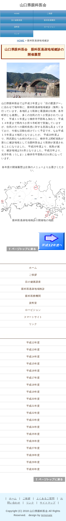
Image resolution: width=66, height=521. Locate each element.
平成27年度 (33, 448)
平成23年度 (33, 419)
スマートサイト (33, 317)
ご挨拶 (49, 13)
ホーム (33, 267)
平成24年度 (33, 426)
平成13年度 (33, 349)
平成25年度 (33, 434)
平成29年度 (33, 462)
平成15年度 (33, 363)
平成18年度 (33, 384)
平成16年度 (33, 370)
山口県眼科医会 (33, 5)
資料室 (17, 27)
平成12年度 (33, 342)
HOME (16, 13)
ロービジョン (49, 27)
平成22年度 (33, 412)
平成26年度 (33, 441)
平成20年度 (33, 398)
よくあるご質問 (45, 498)
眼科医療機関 (49, 20)
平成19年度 (33, 391)
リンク (17, 34)
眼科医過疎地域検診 (33, 288)
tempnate (46, 515)
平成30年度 (33, 469)
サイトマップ (47, 502)
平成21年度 (33, 405)
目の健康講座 (16, 20)
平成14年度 (33, 356)
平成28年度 (33, 455)
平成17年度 (33, 377)
